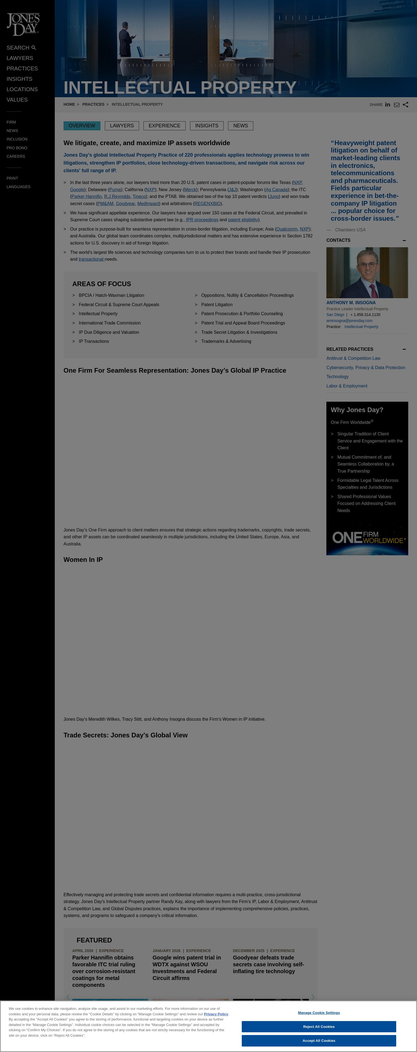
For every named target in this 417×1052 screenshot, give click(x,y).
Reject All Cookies (319, 1027)
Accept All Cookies (319, 1041)
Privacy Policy (216, 1014)
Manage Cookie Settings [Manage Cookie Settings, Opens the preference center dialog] (319, 1013)
